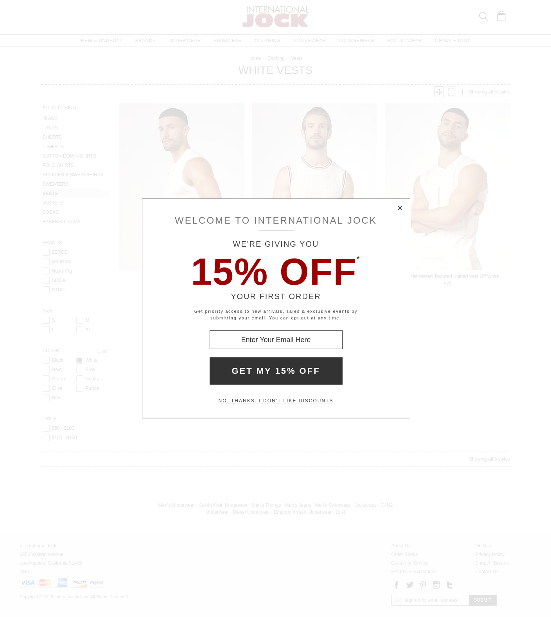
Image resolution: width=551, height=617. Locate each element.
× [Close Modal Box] (400, 208)
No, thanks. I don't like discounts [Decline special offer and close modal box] (276, 401)
